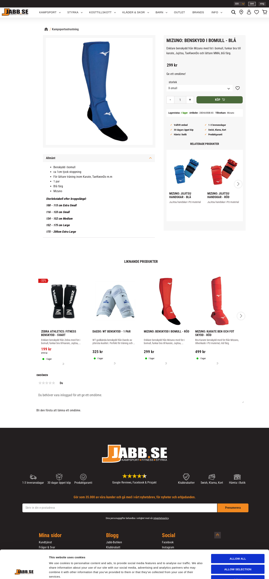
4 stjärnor (50, 383)
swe (252, 3)
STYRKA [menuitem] (72, 12)
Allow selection (237, 544)
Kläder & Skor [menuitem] (133, 12)
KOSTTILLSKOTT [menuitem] (100, 12)
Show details (196, 571)
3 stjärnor (46, 383)
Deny (238, 555)
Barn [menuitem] (159, 12)
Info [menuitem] (214, 12)
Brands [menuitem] (198, 12)
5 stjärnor (53, 383)
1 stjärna (40, 383)
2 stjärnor (43, 383)
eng (262, 3)
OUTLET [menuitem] (179, 12)
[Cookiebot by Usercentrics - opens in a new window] (24, 572)
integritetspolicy (160, 518)
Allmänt (50, 158)
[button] (256, 12)
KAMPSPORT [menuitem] (48, 12)
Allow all (238, 534)
